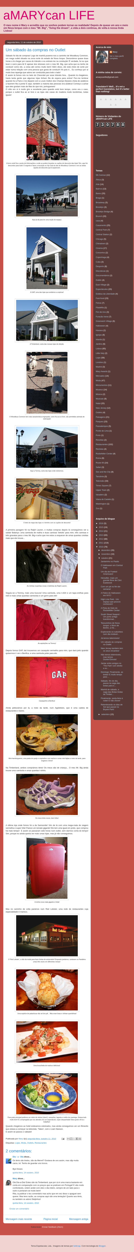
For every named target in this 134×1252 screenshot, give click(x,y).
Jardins (99, 344)
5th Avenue (101, 175)
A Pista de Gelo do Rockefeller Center (110, 609)
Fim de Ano (101, 312)
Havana (99, 330)
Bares (98, 193)
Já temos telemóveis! (110, 638)
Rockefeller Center (104, 453)
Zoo (97, 508)
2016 (101, 523)
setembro (105, 714)
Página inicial (50, 1219)
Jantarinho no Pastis (110, 561)
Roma (98, 458)
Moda (23, 1143)
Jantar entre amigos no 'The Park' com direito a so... (111, 665)
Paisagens (100, 417)
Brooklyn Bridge (103, 211)
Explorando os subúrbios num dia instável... (112, 633)
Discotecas (101, 271)
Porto (98, 435)
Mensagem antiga (78, 1219)
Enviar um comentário (19, 1209)
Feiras (98, 303)
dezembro (106, 550)
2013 (101, 535)
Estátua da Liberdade (105, 294)
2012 (101, 539)
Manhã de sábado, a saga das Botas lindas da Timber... (112, 691)
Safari (98, 467)
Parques (99, 421)
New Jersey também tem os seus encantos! (112, 649)
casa (98, 221)
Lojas (17, 1143)
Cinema (99, 248)
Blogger (102, 1246)
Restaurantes (41, 1143)
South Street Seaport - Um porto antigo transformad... (111, 616)
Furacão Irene (102, 316)
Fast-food (100, 298)
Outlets (30, 1143)
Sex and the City (103, 472)
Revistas (100, 449)
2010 (101, 547)
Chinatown (100, 243)
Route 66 (100, 463)
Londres (99, 362)
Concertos (100, 252)
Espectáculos (102, 289)
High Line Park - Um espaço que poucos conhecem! (110, 601)
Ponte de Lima (102, 431)
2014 (101, 531)
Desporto (100, 266)
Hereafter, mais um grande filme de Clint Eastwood (111, 580)
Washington (101, 504)
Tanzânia (100, 476)
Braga (98, 198)
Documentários (102, 275)
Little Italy (100, 353)
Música (99, 394)
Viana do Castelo (103, 499)
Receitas (100, 440)
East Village (101, 285)
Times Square (102, 485)
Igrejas (99, 335)
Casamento (101, 225)
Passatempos (102, 426)
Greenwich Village (104, 321)
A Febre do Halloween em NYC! (110, 594)
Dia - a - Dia (18, 1157)
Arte (97, 184)
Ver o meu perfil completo (117, 57)
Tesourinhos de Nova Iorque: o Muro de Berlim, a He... (110, 625)
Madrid (99, 367)
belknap (77, 1246)
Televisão (100, 481)
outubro (105, 558)
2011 (101, 543)
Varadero (100, 494)
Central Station (102, 234)
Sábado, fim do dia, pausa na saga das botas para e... (110, 683)
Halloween (100, 326)
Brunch (99, 216)
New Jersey (101, 408)
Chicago (99, 239)
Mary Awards (101, 371)
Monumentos (101, 385)
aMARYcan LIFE (49, 15)
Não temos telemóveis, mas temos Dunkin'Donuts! (111, 657)
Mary (15, 1178)
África (98, 179)
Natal (98, 403)
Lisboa (99, 348)
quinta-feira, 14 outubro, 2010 (26, 1172)
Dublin (99, 280)
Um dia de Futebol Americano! (109, 572)
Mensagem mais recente (19, 1219)
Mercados (100, 376)
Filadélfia (100, 307)
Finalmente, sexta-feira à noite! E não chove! (112, 699)
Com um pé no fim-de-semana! (111, 587)
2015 (101, 527)
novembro (106, 554)
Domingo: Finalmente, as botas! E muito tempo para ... (112, 674)
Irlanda (99, 339)
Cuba (98, 262)
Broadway (100, 202)
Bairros (99, 189)
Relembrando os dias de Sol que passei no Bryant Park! (111, 707)
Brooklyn (100, 207)
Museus (99, 389)
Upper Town (101, 490)
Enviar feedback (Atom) (52, 1227)
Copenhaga (101, 257)
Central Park (101, 230)
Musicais (100, 399)
